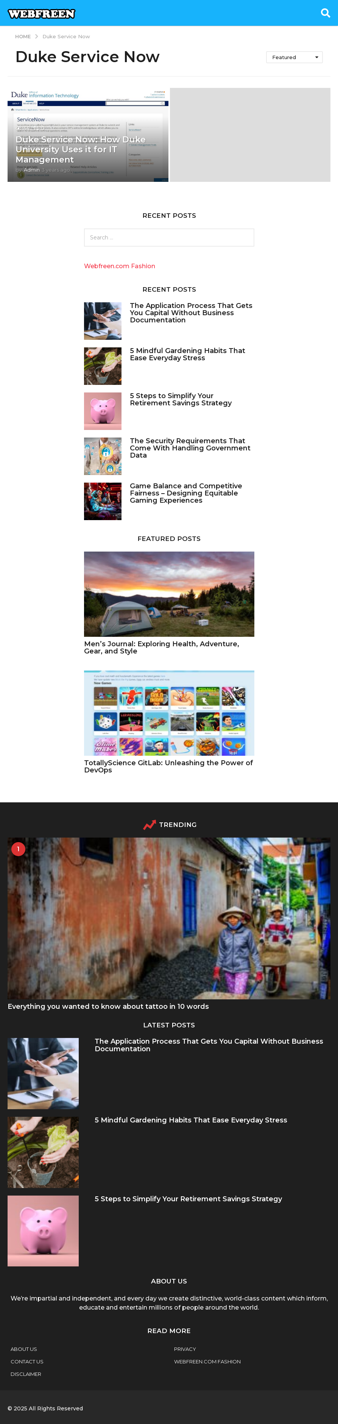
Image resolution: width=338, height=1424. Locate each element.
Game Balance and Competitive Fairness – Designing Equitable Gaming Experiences (186, 493)
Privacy (185, 1349)
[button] (325, 12)
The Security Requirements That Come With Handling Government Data (190, 448)
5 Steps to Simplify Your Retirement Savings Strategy (181, 399)
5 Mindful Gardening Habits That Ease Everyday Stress (187, 354)
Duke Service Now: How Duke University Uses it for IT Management (81, 149)
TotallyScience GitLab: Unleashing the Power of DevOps (168, 766)
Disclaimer (26, 1374)
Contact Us (27, 1361)
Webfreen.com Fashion (119, 266)
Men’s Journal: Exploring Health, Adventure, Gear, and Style (161, 647)
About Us (24, 1349)
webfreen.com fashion (207, 1361)
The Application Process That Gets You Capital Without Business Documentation (191, 313)
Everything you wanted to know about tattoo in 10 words (108, 1006)
